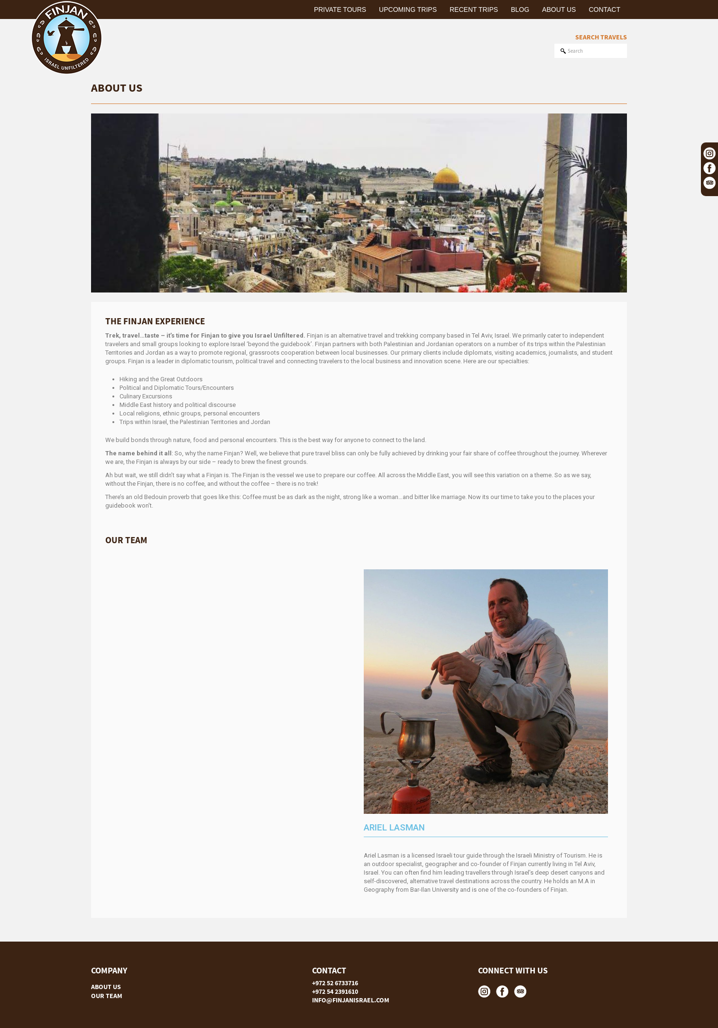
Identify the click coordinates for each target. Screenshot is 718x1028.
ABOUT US (106, 986)
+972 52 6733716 (335, 983)
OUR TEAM (106, 995)
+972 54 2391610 (335, 991)
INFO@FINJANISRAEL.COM (350, 1000)
